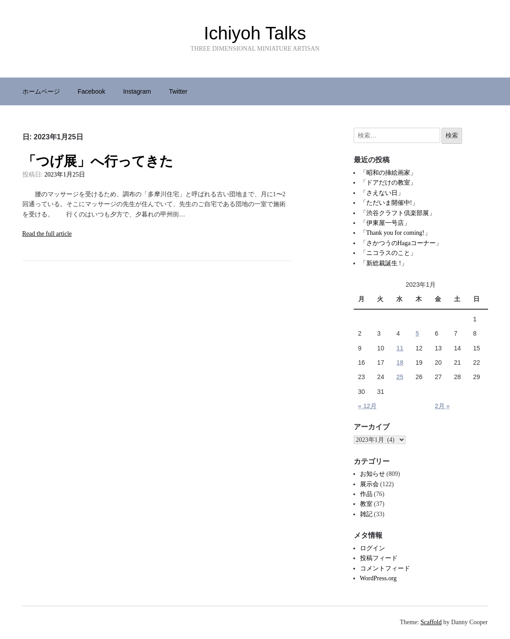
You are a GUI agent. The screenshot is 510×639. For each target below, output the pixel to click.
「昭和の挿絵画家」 (388, 172)
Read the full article (47, 233)
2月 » (442, 406)
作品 (366, 494)
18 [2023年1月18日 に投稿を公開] (399, 362)
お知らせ (372, 474)
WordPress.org (378, 578)
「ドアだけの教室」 (388, 182)
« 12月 (367, 406)
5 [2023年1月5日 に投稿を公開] (417, 333)
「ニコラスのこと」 (388, 253)
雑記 (366, 514)
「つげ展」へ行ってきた (97, 161)
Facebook (91, 91)
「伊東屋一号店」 (385, 223)
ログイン (372, 548)
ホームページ (41, 91)
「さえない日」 (382, 193)
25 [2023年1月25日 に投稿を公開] (399, 376)
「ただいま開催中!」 (389, 202)
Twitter (178, 91)
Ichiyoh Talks (255, 33)
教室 (366, 504)
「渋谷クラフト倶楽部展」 (397, 213)
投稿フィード (379, 558)
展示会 (369, 484)
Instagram (137, 91)
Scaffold (430, 622)
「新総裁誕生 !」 (383, 263)
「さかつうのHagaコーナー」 (401, 243)
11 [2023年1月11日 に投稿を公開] (399, 348)
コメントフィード (385, 568)
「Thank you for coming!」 (395, 232)
